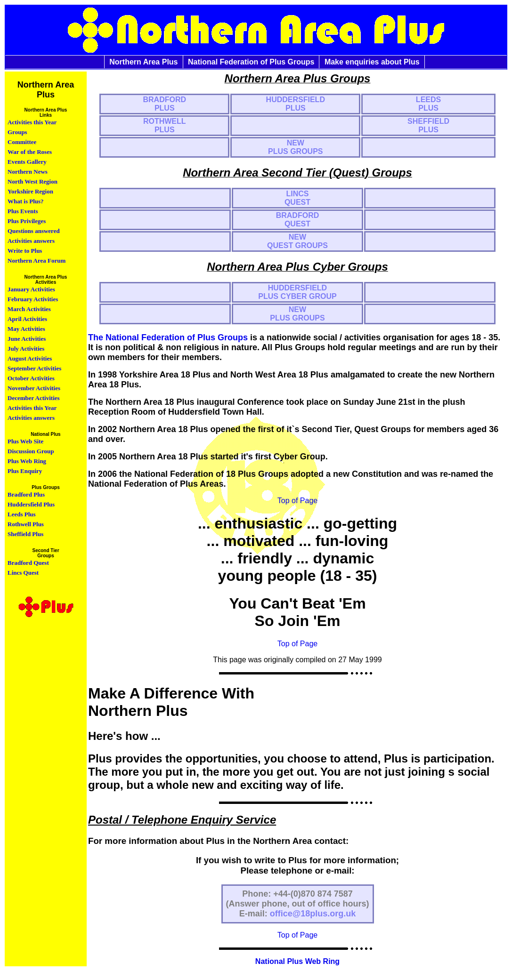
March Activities (29, 309)
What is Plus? (26, 201)
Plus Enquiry (25, 470)
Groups (17, 132)
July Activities (26, 348)
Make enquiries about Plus (372, 62)
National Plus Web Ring (297, 961)
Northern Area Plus (143, 62)
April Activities (27, 318)
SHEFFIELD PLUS (428, 125)
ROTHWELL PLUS (164, 125)
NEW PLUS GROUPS (295, 147)
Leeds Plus (22, 514)
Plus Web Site (25, 441)
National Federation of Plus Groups (251, 62)
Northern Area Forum (36, 260)
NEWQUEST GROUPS (297, 241)
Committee (22, 141)
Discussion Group (31, 451)
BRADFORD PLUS (164, 104)
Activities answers (31, 240)
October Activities (31, 378)
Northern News (28, 171)
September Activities (34, 368)
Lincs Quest (23, 572)
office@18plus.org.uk (313, 913)
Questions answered (34, 230)
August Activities (30, 358)
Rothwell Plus (26, 524)
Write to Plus (25, 250)
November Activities (34, 388)
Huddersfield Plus (31, 504)
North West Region (32, 181)
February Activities (33, 299)
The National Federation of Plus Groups (168, 337)
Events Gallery (27, 161)
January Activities (31, 289)
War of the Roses (30, 151)
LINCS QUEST (297, 198)
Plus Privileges (27, 221)
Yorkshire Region (30, 191)
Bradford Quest (28, 562)
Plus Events (23, 211)
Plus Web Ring (27, 461)
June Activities (27, 338)
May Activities (26, 328)
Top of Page (297, 501)
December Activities (34, 397)
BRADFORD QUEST (297, 219)
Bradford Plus (26, 494)
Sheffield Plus (25, 534)
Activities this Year (32, 122)
